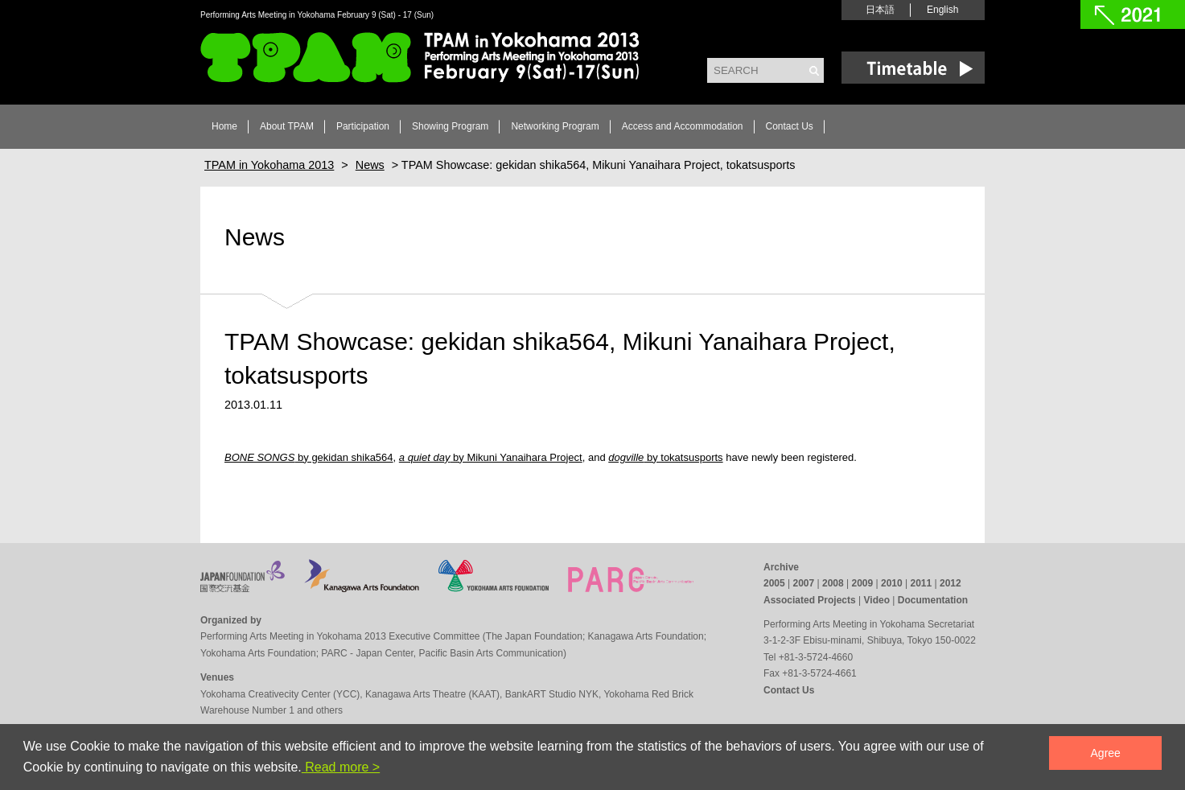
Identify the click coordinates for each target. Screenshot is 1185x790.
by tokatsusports (665, 457)
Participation (362, 126)
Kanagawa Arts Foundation (646, 636)
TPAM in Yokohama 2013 (420, 57)
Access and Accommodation (682, 126)
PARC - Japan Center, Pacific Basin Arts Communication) (443, 653)
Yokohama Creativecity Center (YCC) (280, 694)
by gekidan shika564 (308, 457)
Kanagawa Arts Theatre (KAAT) (432, 694)
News (254, 237)
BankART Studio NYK (552, 694)
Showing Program (450, 126)
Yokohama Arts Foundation (258, 653)
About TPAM (287, 126)
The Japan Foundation (534, 636)
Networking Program (555, 126)
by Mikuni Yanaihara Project (490, 457)
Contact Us (789, 126)
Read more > (341, 767)
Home (224, 126)
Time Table (913, 67)
